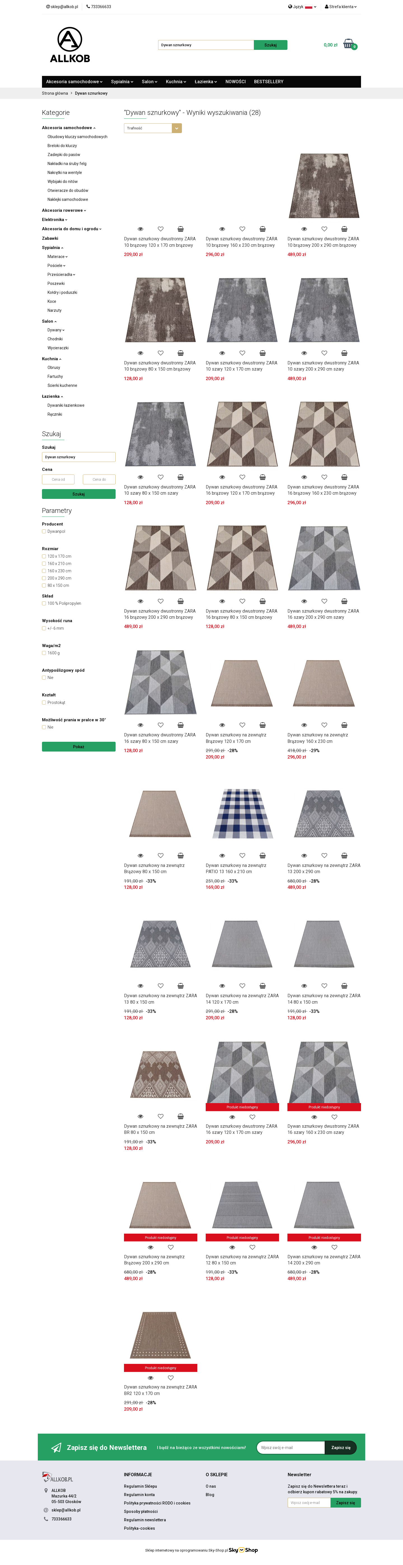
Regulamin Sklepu (140, 1486)
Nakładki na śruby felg (67, 163)
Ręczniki (55, 414)
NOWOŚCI (236, 81)
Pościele (56, 265)
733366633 (61, 1519)
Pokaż (78, 747)
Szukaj (78, 494)
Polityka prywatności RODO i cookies (157, 1503)
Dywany (56, 330)
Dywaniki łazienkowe (66, 405)
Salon (150, 81)
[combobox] (153, 128)
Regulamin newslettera (145, 1520)
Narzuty (55, 310)
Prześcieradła (61, 274)
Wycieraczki (58, 348)
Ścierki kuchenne (62, 385)
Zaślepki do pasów (64, 154)
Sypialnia (122, 81)
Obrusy (54, 367)
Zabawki (50, 238)
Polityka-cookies (139, 1528)
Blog (210, 1494)
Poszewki (56, 283)
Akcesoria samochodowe (74, 81)
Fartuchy (55, 376)
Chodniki (55, 339)
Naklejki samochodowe (68, 199)
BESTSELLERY (268, 81)
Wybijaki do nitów (63, 181)
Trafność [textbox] (134, 128)
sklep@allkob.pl (66, 1510)
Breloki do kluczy (62, 145)
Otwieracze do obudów (68, 190)
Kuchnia (176, 81)
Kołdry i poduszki (62, 292)
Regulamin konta (139, 1494)
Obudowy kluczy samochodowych (77, 136)
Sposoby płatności (141, 1511)
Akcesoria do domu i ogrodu (72, 228)
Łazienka (206, 81)
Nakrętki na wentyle (65, 172)
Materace (58, 256)
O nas (211, 1486)
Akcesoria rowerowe (64, 210)
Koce (52, 301)
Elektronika (54, 219)
